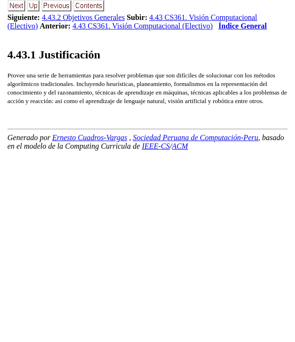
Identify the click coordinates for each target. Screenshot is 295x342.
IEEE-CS (156, 146)
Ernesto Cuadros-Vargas (90, 137)
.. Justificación (54, 54)
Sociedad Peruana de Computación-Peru (195, 137)
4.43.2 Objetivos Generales (83, 17)
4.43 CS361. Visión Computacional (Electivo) (142, 26)
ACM (180, 146)
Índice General (242, 26)
